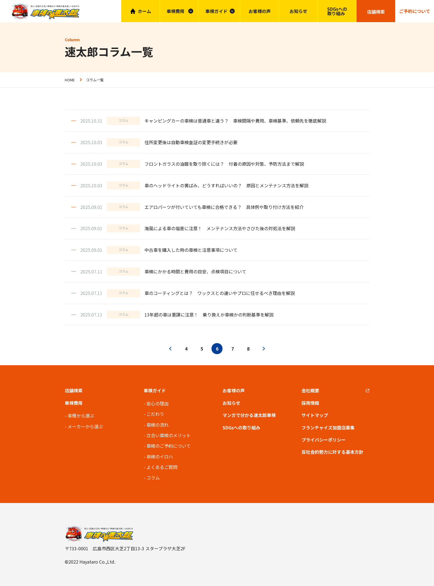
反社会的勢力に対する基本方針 (332, 452)
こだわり (155, 414)
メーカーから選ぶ (85, 426)
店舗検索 (73, 390)
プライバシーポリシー (323, 440)
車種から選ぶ (81, 416)
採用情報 (310, 403)
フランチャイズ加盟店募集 (328, 427)
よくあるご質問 (161, 467)
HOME (70, 79)
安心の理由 (157, 403)
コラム (153, 477)
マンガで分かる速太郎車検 (249, 415)
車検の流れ (157, 425)
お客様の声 (260, 11)
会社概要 (310, 390)
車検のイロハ (159, 456)
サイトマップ (314, 415)
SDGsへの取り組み (337, 11)
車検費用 (73, 403)
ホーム (144, 11)
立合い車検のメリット (168, 435)
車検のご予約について (168, 446)
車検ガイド (216, 11)
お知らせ (298, 11)
